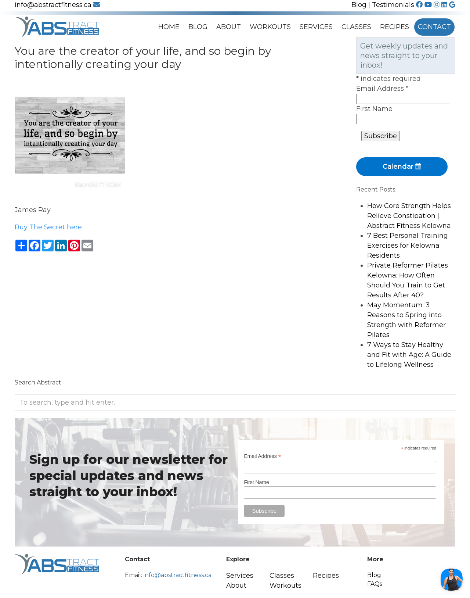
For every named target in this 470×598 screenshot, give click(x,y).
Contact (434, 27)
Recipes (394, 27)
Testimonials (393, 5)
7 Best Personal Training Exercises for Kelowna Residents (407, 245)
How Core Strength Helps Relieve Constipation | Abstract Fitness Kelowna (409, 216)
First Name (374, 109)
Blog (358, 5)
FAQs (374, 583)
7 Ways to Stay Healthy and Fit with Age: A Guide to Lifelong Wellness (409, 355)
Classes (356, 27)
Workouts (270, 27)
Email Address (382, 89)
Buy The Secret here (48, 227)
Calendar (402, 166)
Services (316, 27)
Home (169, 27)
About (228, 27)
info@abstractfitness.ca (57, 5)
